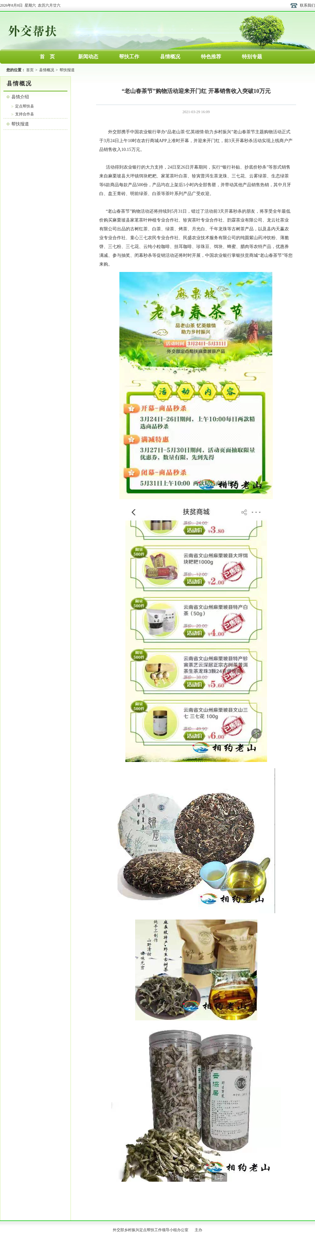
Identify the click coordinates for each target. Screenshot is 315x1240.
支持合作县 (24, 114)
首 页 (47, 56)
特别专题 (252, 56)
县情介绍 (20, 97)
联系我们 (307, 5)
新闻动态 (88, 56)
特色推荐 (211, 56)
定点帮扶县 (24, 106)
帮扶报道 (67, 70)
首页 (30, 70)
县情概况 (170, 56)
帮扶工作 (129, 56)
